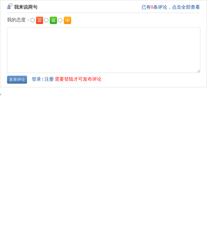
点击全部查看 (186, 7)
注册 (49, 79)
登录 (36, 79)
